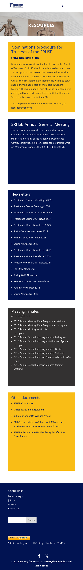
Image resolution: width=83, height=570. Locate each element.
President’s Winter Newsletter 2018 (32, 256)
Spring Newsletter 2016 (26, 293)
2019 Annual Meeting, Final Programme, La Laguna (40, 325)
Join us (11, 500)
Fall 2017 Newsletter (24, 268)
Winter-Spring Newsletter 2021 (30, 237)
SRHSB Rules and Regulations (29, 409)
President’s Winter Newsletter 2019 (32, 250)
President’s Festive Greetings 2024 (32, 206)
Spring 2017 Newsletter (26, 275)
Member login (15, 496)
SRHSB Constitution (24, 403)
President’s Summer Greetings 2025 (33, 199)
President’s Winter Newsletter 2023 (32, 225)
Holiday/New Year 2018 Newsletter (32, 262)
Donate (12, 504)
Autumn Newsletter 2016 (27, 287)
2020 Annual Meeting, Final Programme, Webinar (40, 321)
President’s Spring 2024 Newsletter (32, 218)
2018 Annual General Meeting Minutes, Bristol (38, 348)
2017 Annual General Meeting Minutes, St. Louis (39, 352)
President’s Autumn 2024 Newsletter (33, 212)
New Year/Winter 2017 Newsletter (32, 281)
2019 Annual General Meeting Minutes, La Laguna (40, 337)
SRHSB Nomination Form (25, 57)
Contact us (13, 508)
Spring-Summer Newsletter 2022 (31, 231)
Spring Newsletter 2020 (26, 243)
